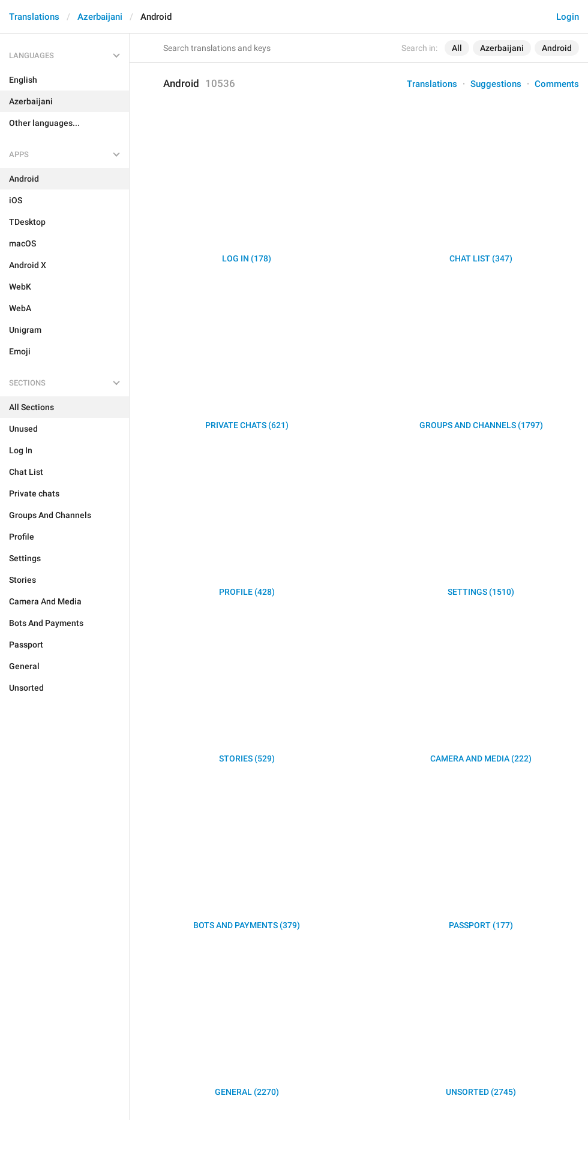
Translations (34, 16)
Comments (557, 84)
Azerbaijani (99, 16)
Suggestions (495, 84)
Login (567, 16)
